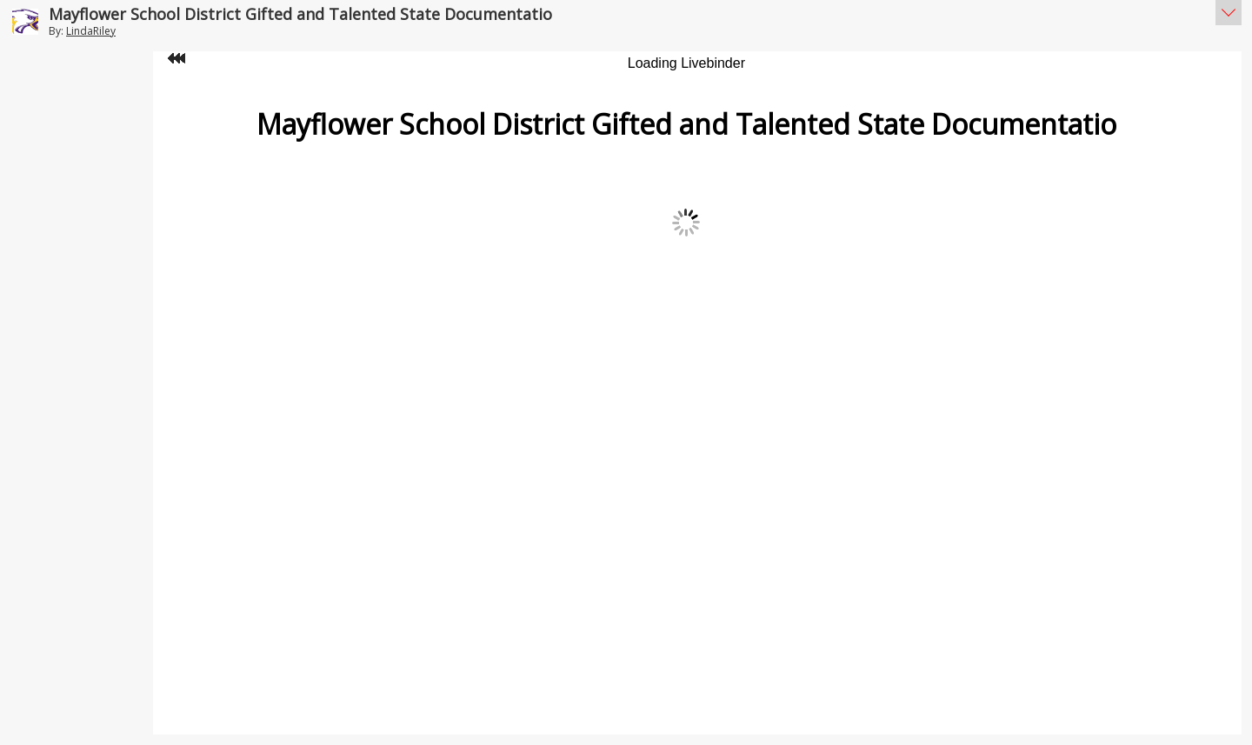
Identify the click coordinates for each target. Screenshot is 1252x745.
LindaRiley (91, 30)
